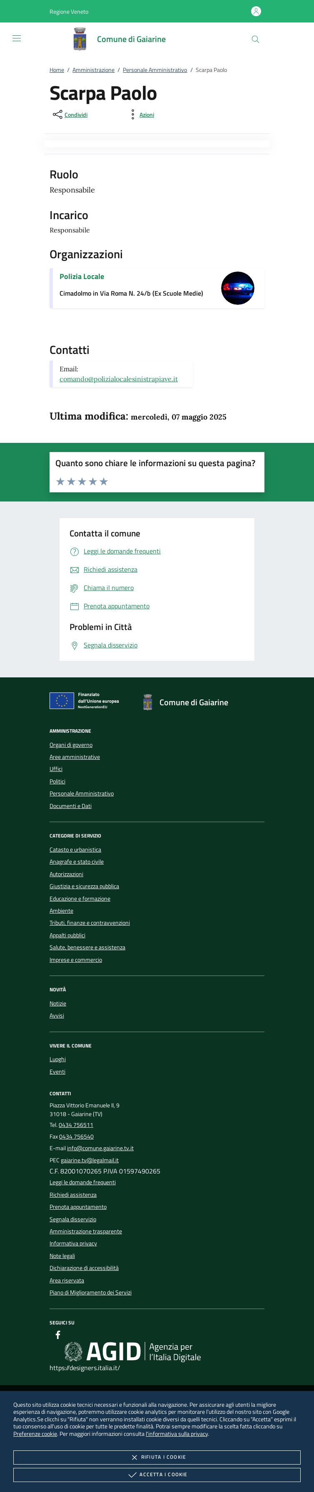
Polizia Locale (82, 276)
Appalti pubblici (67, 935)
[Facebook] (58, 1336)
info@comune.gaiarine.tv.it (100, 1148)
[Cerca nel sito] (255, 39)
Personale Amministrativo (155, 69)
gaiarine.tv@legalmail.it (90, 1160)
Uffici (56, 768)
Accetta (156, 1475)
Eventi (57, 1071)
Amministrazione (93, 69)
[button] (69, 11)
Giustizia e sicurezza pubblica (84, 886)
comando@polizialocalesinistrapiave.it (119, 379)
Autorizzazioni (66, 874)
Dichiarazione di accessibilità (84, 1267)
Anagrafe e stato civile (77, 861)
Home (57, 69)
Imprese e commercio (76, 959)
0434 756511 (76, 1124)
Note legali (62, 1255)
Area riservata (67, 1280)
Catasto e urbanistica (75, 849)
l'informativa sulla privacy (177, 1433)
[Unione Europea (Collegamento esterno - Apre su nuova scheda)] (87, 702)
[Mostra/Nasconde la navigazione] (17, 38)
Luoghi (58, 1059)
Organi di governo (71, 744)
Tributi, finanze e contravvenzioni (90, 922)
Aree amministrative (75, 756)
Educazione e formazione (80, 898)
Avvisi (57, 1015)
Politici (57, 781)
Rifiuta (157, 1457)
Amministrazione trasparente (86, 1231)
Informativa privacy (73, 1243)
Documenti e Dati (71, 805)
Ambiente (61, 910)
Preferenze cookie (35, 1433)
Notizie (58, 1003)
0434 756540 (76, 1136)
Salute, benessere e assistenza (87, 947)
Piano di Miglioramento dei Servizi (91, 1292)
